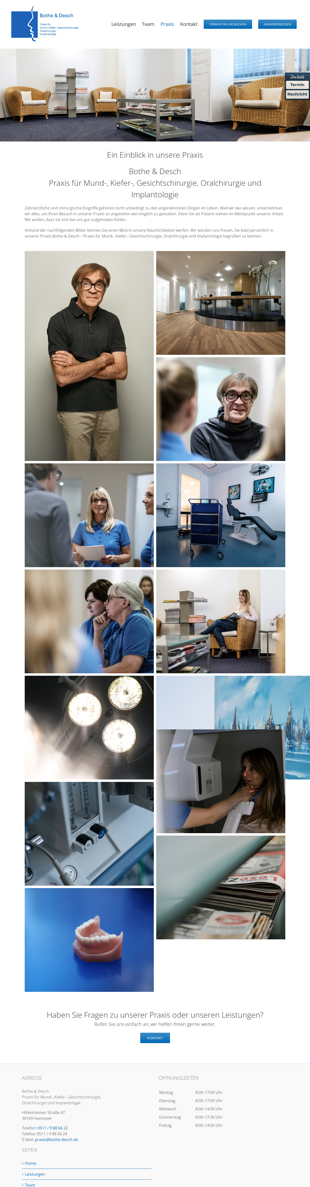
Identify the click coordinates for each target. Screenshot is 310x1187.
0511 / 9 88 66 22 (53, 1128)
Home (30, 1163)
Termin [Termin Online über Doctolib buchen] (297, 84)
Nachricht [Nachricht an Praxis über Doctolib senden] (297, 94)
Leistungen (35, 1174)
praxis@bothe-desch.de (56, 1139)
